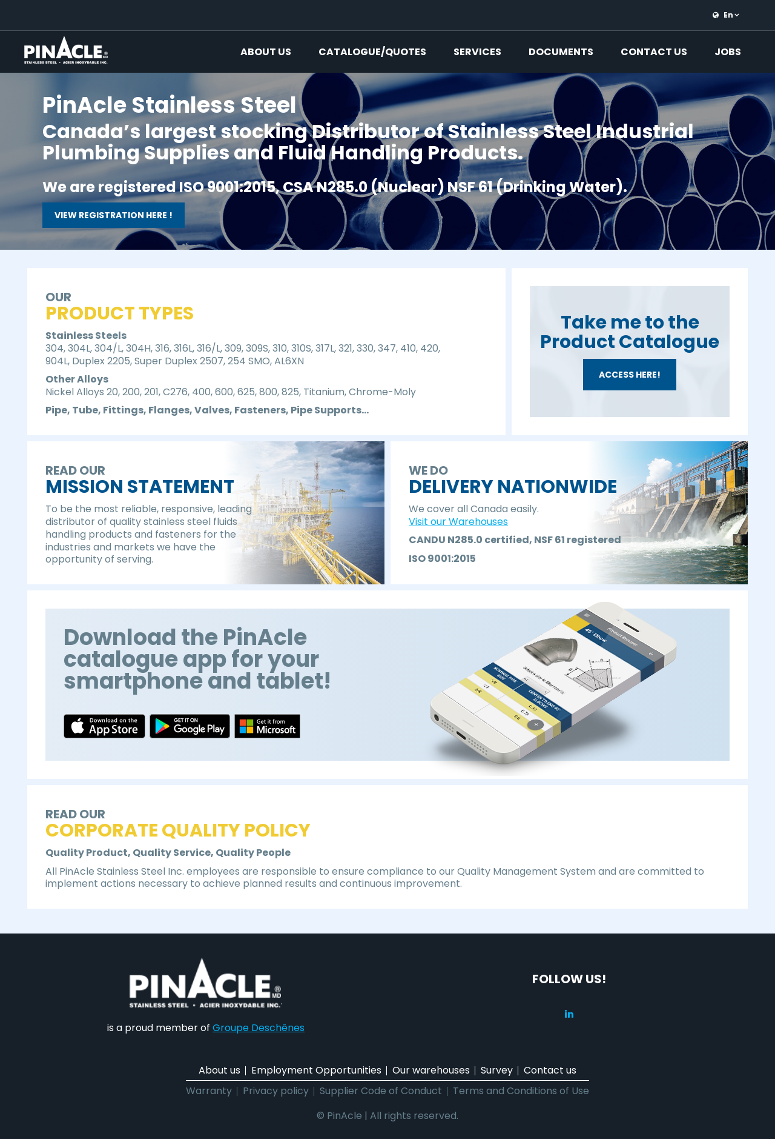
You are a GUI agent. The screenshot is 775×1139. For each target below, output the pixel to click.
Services (477, 52)
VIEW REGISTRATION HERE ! (113, 215)
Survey (497, 1070)
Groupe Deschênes (259, 1028)
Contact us (654, 52)
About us (265, 52)
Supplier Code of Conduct (381, 1091)
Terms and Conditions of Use (521, 1091)
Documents (561, 52)
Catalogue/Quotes (372, 52)
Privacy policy (276, 1091)
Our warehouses (431, 1070)
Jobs (727, 52)
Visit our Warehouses (458, 522)
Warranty (209, 1091)
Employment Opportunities (316, 1070)
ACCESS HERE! (630, 375)
